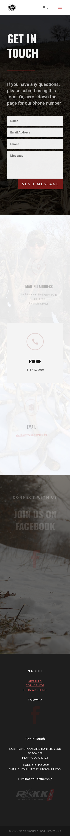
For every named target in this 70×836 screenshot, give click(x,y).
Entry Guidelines (35, 690)
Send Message (40, 184)
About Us (35, 681)
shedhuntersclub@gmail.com (29, 434)
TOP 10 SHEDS (35, 685)
